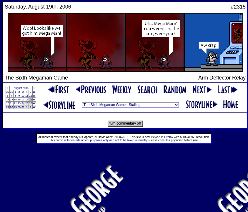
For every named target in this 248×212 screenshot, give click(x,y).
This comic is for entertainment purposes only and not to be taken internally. (98, 140)
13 (7, 99)
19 (30, 99)
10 (22, 95)
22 (15, 103)
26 (30, 103)
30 (7, 91)
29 (15, 107)
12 (30, 95)
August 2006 (21, 88)
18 (26, 99)
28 (11, 107)
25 (26, 103)
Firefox (168, 137)
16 (19, 99)
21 (11, 103)
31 (11, 91)
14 (11, 99)
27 (7, 107)
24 (22, 103)
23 (19, 103)
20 (7, 103)
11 (26, 95)
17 (22, 99)
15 (15, 99)
